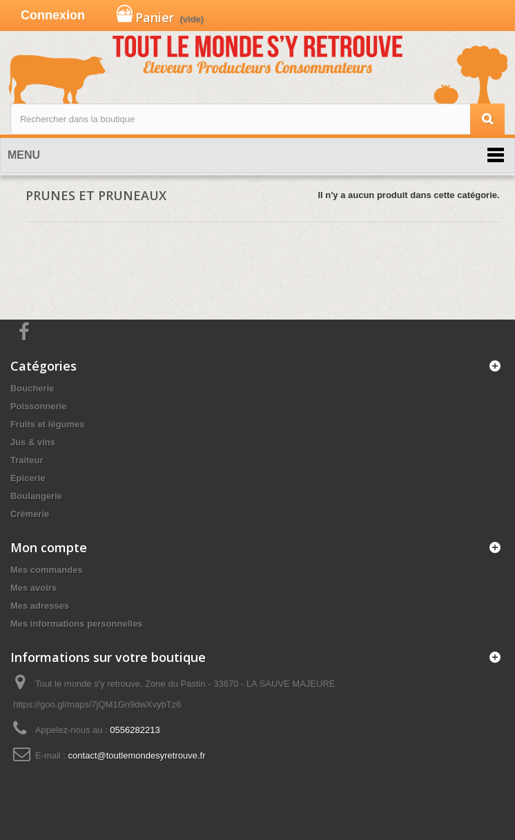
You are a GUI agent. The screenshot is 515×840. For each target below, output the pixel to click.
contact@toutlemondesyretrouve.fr (137, 755)
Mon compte (48, 547)
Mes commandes (46, 570)
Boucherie (32, 388)
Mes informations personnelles (76, 623)
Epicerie (28, 478)
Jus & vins (32, 442)
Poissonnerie (38, 406)
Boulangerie (36, 496)
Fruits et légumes (47, 424)
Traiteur (26, 460)
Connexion (53, 15)
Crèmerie (29, 514)
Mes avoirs (33, 588)
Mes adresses (39, 605)
